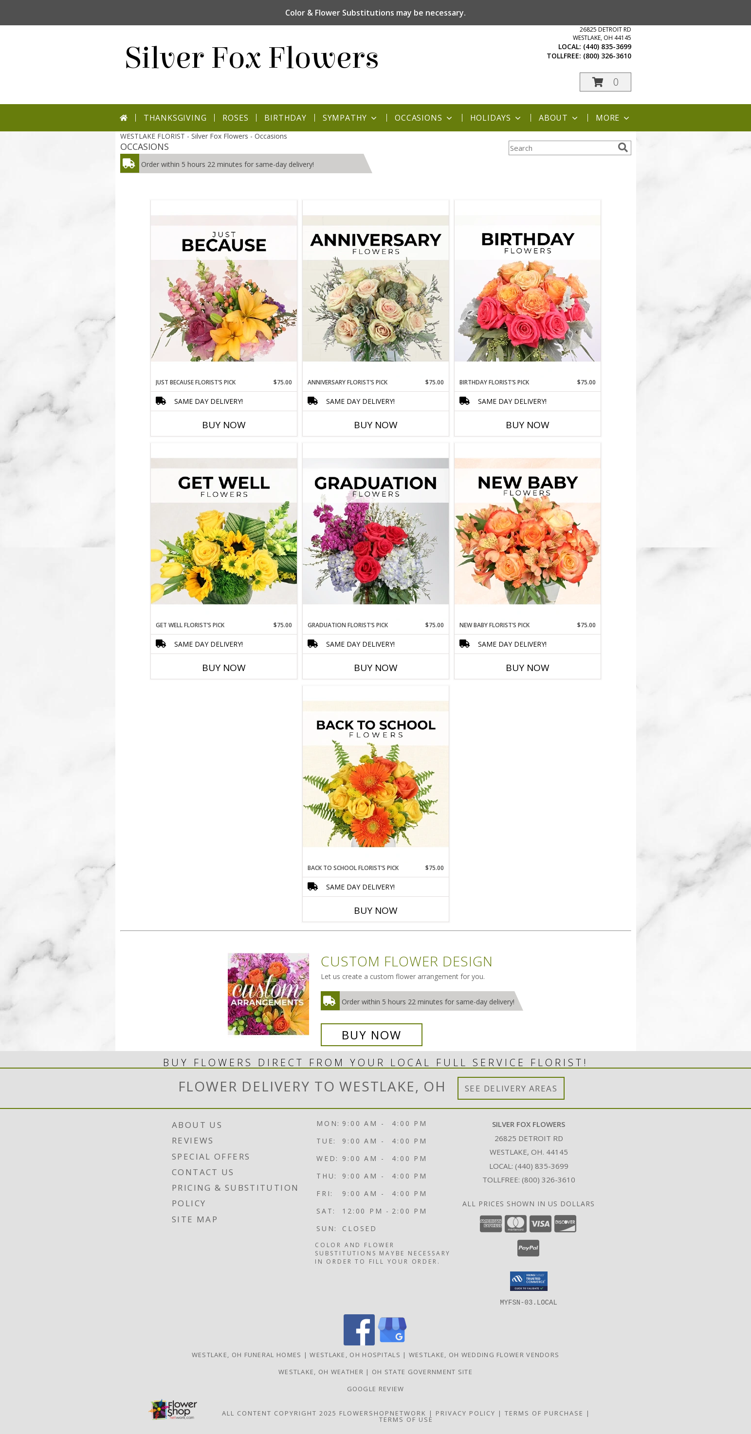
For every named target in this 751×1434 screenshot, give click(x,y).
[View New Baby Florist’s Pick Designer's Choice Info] (528, 531)
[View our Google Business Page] (392, 1342)
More (613, 117)
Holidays (496, 117)
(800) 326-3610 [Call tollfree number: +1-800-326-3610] (607, 55)
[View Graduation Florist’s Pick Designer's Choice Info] (376, 531)
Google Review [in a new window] (375, 1388)
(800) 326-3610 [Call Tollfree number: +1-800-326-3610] (548, 1179)
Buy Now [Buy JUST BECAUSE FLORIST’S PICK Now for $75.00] (224, 424)
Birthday (285, 117)
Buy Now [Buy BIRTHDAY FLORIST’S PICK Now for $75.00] (528, 424)
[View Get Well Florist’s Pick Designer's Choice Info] (224, 531)
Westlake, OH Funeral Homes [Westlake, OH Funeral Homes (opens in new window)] (247, 1354)
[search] (623, 147)
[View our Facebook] (359, 1342)
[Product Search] (561, 148)
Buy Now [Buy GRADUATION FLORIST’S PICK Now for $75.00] (376, 667)
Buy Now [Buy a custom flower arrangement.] (372, 1035)
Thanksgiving (175, 117)
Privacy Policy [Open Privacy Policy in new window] (465, 1412)
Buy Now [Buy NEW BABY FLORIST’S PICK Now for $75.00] (528, 667)
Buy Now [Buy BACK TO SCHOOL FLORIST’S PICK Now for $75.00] (376, 910)
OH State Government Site (422, 1371)
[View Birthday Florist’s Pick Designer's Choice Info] (528, 289)
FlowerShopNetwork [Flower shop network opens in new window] (382, 1412)
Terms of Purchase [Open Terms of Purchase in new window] (544, 1412)
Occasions (424, 117)
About (559, 117)
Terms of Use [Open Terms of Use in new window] (406, 1419)
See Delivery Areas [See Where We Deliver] (511, 1088)
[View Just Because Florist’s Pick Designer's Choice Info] (224, 289)
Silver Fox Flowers (252, 58)
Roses (235, 117)
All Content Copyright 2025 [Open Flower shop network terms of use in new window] (279, 1412)
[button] (605, 82)
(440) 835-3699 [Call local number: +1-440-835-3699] (607, 46)
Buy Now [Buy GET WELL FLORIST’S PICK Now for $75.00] (224, 667)
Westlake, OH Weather (321, 1371)
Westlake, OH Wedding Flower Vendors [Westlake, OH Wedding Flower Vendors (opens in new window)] (484, 1354)
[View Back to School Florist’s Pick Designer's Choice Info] (376, 774)
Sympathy (351, 117)
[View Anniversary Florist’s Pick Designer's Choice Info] (376, 289)
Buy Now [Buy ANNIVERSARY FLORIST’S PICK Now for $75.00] (376, 424)
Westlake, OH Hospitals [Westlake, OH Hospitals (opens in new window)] (355, 1354)
